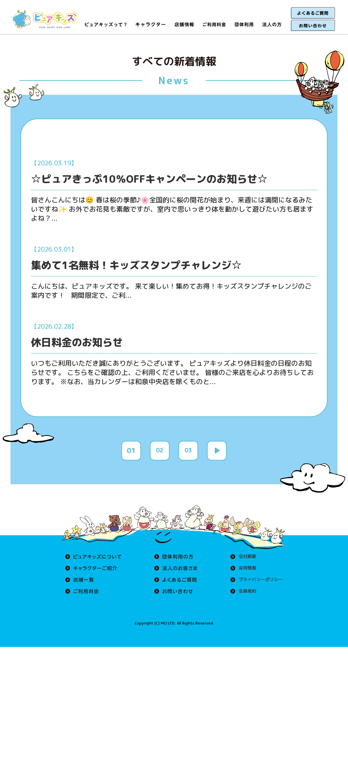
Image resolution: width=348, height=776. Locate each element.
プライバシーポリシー (259, 592)
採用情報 (244, 580)
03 (188, 462)
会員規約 (244, 603)
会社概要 (244, 568)
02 (159, 462)
